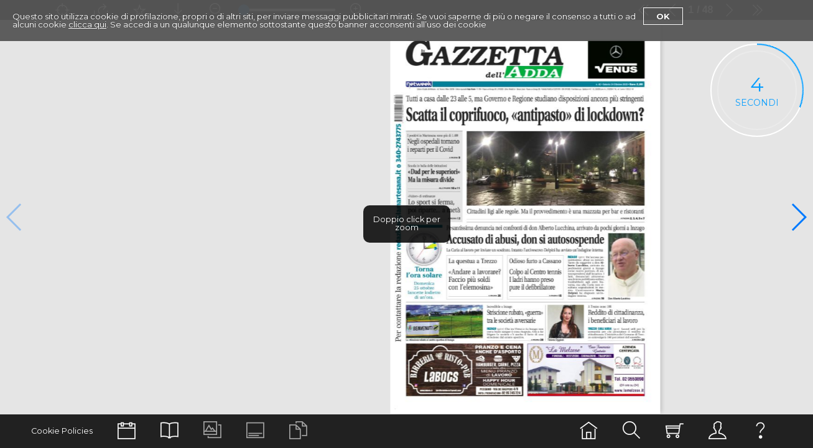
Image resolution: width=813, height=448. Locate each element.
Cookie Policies (62, 431)
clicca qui (87, 24)
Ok (663, 16)
